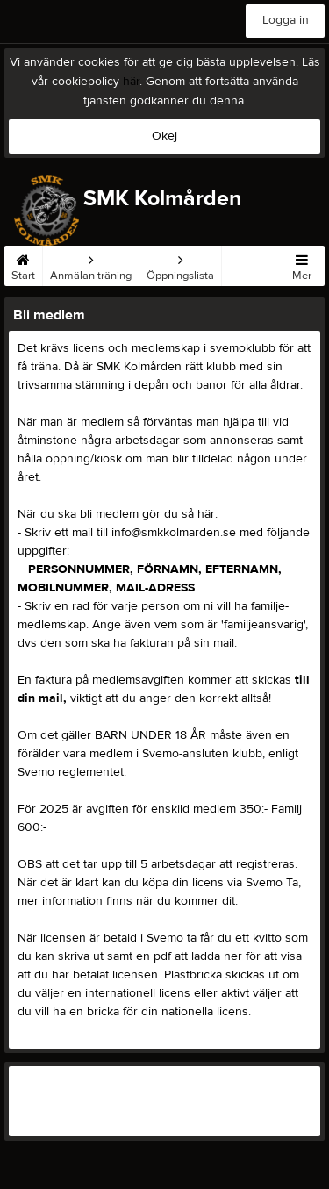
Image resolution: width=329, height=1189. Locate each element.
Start (23, 264)
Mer (301, 264)
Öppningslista (180, 264)
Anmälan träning (91, 264)
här (131, 82)
